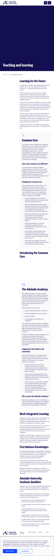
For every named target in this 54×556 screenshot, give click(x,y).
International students (31, 520)
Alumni (40, 519)
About (47, 508)
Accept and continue (10, 551)
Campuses (30, 513)
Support (47, 513)
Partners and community (41, 515)
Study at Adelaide (22, 509)
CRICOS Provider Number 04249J (37, 533)
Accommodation (32, 525)
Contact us (48, 525)
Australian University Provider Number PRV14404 (15, 533)
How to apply (22, 514)
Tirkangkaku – (11, 530)
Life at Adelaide (32, 508)
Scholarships (23, 525)
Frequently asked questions (22, 520)
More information (25, 551)
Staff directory (47, 520)
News (39, 525)
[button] (50, 538)
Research (40, 508)
